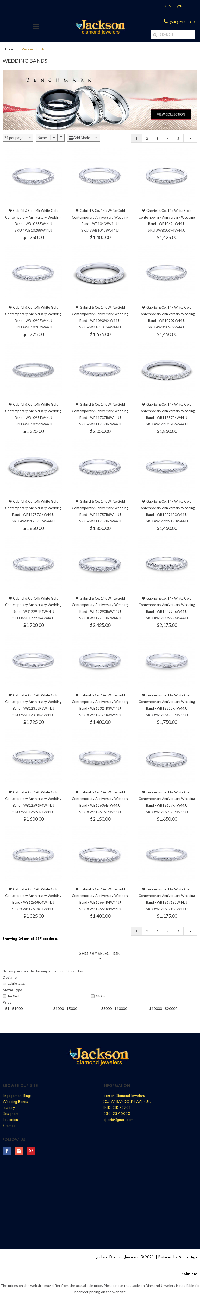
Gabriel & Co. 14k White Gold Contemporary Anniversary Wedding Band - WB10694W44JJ (167, 217)
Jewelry (9, 1107)
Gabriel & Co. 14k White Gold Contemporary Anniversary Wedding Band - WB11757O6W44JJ (33, 508)
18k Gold (99, 996)
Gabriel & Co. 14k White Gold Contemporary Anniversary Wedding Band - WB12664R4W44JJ (100, 895)
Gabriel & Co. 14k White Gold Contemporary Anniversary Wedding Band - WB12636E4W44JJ (100, 798)
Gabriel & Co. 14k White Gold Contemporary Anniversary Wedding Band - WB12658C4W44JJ (33, 895)
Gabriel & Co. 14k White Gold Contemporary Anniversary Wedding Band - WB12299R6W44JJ (167, 605)
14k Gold (11, 996)
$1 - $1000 (14, 1008)
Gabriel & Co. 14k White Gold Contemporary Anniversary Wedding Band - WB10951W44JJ (33, 411)
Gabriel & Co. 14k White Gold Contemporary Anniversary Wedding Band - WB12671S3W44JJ (167, 895)
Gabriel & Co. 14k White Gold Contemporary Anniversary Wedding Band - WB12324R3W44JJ (100, 702)
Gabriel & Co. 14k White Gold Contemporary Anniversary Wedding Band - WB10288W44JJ (33, 217)
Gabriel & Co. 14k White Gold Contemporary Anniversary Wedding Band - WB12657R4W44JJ (167, 798)
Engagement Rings (17, 1095)
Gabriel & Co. (14, 983)
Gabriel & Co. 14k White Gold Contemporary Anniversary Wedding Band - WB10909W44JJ (167, 314)
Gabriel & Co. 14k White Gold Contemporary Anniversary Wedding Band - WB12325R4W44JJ (167, 702)
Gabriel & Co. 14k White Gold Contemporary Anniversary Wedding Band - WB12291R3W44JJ (167, 508)
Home (9, 49)
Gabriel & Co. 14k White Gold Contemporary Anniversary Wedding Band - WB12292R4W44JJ (33, 605)
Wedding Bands (15, 1101)
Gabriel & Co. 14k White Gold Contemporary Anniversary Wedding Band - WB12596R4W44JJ (33, 798)
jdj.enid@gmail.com (118, 1119)
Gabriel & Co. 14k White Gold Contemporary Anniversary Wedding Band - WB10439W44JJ (100, 217)
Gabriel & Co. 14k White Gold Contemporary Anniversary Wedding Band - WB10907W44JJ (33, 314)
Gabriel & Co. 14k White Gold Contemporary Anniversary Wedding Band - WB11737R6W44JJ (100, 411)
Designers (10, 1113)
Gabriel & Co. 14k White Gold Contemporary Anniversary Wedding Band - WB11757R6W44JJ (100, 508)
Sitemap (9, 1125)
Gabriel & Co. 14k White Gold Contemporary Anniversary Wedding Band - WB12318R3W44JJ (33, 702)
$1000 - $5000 (65, 1008)
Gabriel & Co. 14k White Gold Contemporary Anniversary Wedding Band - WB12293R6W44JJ (100, 605)
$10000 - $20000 (163, 1008)
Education (10, 1119)
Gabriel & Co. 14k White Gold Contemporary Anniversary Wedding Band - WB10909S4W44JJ (100, 314)
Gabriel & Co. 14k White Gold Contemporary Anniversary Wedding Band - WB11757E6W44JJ (167, 411)
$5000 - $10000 (114, 1008)
